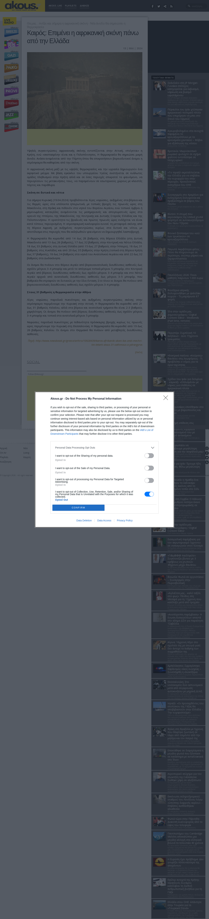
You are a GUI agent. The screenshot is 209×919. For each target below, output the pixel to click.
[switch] (149, 455)
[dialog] (104, 459)
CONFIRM (78, 507)
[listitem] (104, 448)
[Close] (166, 398)
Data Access (104, 520)
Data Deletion (84, 520)
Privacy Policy (125, 520)
